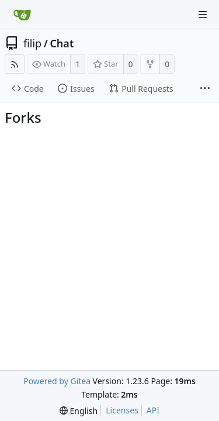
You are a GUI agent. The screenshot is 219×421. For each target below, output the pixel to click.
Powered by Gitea (57, 381)
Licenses (122, 410)
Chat (62, 43)
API (153, 410)
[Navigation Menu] (202, 14)
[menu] (79, 410)
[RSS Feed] (15, 64)
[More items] (205, 89)
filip (32, 43)
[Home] (22, 14)
